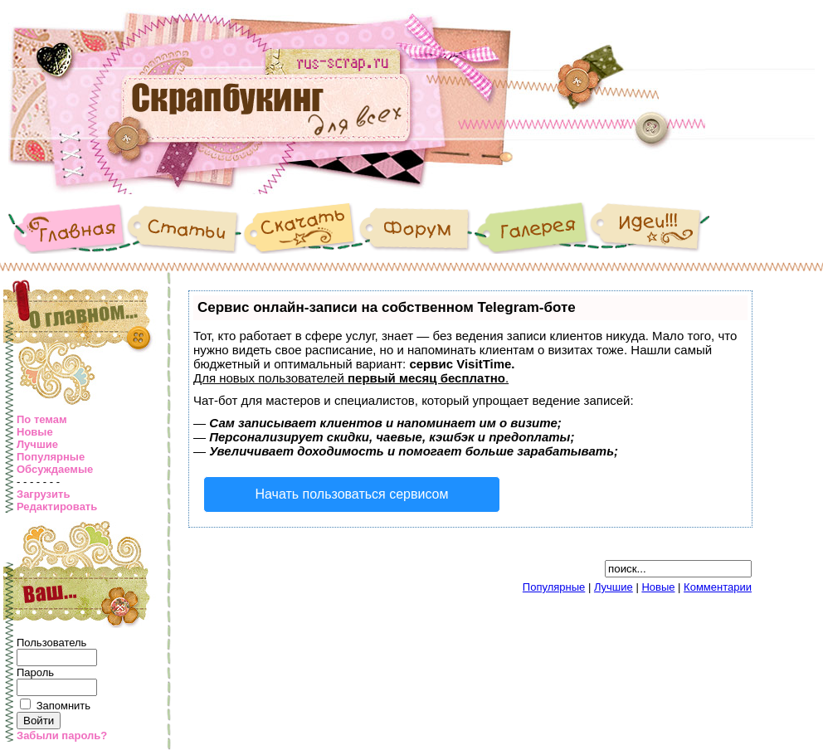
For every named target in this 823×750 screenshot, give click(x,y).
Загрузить (43, 494)
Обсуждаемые (55, 469)
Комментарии (718, 587)
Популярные (51, 456)
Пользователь (51, 642)
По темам (42, 419)
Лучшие (37, 444)
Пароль (35, 672)
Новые (35, 432)
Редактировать (57, 506)
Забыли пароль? (62, 735)
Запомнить (63, 705)
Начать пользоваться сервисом (352, 494)
